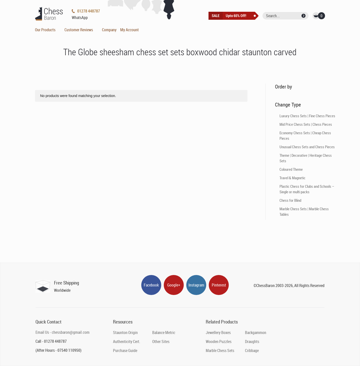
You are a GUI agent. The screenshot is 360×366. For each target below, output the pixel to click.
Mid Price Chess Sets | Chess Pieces (306, 124)
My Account (129, 29)
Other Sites (161, 341)
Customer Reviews (78, 29)
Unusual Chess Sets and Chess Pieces (307, 146)
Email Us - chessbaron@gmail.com (63, 332)
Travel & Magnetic (293, 177)
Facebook (151, 285)
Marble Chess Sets (220, 350)
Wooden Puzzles (219, 341)
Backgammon (255, 332)
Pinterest (219, 285)
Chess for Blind (290, 200)
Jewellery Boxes (218, 332)
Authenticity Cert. (126, 341)
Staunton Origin (125, 332)
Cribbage (252, 350)
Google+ (173, 285)
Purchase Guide (125, 350)
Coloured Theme (291, 169)
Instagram (196, 285)
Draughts (252, 341)
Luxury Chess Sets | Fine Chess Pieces (307, 115)
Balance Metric (163, 332)
